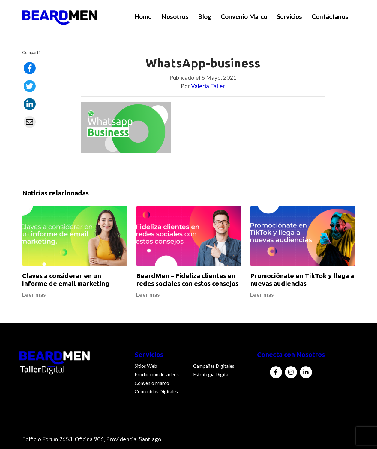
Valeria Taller (208, 85)
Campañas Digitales (213, 366)
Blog (204, 16)
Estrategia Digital (211, 374)
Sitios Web (146, 366)
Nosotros (174, 16)
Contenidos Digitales (156, 391)
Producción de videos (157, 374)
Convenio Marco (244, 16)
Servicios (289, 16)
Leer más (34, 294)
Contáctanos (330, 16)
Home (143, 16)
